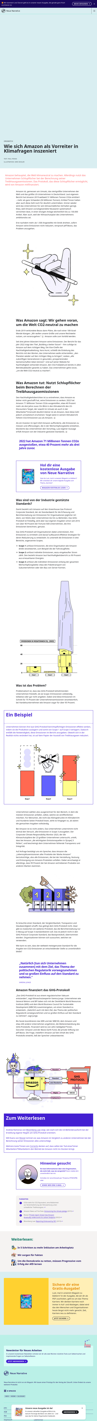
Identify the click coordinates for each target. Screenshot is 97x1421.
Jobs (5, 1408)
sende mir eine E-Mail (53, 1185)
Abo (5, 1416)
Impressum (8, 1420)
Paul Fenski (12, 159)
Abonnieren (70, 1412)
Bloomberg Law (33, 1130)
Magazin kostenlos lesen (55, 488)
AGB (5, 1412)
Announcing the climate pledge (55, 1211)
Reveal (22, 1138)
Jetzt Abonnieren (17, 1361)
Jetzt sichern (61, 1318)
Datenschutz (38, 1420)
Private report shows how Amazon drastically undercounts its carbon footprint (39, 1216)
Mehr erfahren (82, 4)
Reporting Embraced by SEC (46, 1221)
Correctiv (34, 1146)
